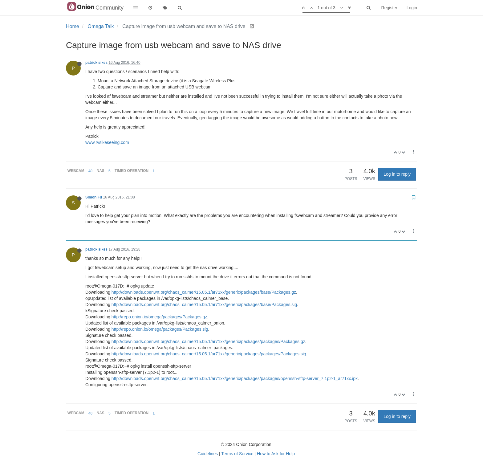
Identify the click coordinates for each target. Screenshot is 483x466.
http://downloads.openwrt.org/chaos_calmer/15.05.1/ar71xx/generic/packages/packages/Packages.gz (208, 341)
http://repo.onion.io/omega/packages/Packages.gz (159, 316)
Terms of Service (237, 453)
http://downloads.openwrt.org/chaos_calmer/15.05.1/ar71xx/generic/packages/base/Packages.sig (204, 304)
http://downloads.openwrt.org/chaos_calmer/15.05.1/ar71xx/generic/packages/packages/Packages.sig (209, 353)
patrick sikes (96, 62)
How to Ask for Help (276, 453)
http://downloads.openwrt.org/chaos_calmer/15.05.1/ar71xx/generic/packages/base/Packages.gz (204, 292)
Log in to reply (397, 174)
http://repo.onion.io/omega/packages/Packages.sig (160, 329)
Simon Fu (93, 197)
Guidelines (207, 453)
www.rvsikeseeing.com (107, 142)
